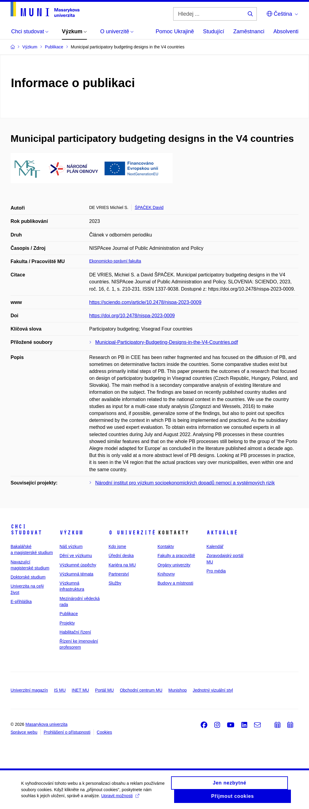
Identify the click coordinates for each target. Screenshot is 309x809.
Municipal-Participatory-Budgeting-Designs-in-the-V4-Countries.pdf (166, 342)
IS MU (60, 690)
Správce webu (24, 732)
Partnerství (119, 574)
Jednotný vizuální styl (213, 690)
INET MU (80, 690)
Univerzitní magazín (29, 690)
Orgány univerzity (174, 565)
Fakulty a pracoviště (176, 555)
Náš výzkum (70, 546)
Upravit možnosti (120, 799)
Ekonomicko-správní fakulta (115, 261)
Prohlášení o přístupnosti (67, 732)
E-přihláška (21, 601)
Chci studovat (26, 529)
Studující (213, 31)
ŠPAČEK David (149, 207)
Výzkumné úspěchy (77, 565)
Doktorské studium (28, 577)
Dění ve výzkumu (75, 555)
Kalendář (214, 546)
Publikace (68, 613)
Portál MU (104, 690)
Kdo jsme (117, 546)
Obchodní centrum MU (141, 690)
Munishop (177, 690)
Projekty (67, 623)
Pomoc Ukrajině (175, 31)
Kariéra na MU (122, 565)
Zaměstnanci (248, 31)
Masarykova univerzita (46, 724)
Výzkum (71, 532)
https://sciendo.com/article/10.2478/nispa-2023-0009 (145, 302)
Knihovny (166, 574)
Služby (115, 583)
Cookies (104, 732)
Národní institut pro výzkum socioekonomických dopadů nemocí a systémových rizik (185, 482)
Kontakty (166, 546)
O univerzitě (132, 532)
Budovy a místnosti (175, 583)
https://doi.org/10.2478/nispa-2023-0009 (132, 315)
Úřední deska (121, 555)
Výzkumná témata (76, 574)
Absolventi (285, 31)
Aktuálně (222, 532)
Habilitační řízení (75, 632)
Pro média (216, 571)
